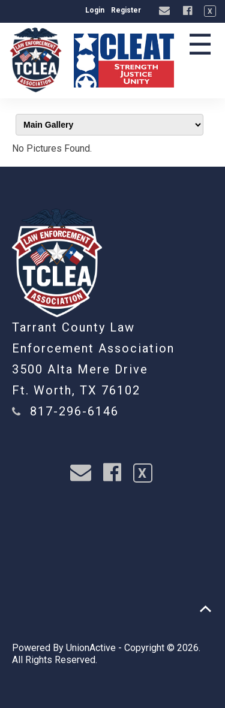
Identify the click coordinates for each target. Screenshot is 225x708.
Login (94, 10)
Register (126, 10)
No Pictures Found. (52, 148)
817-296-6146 (74, 411)
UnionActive (91, 647)
